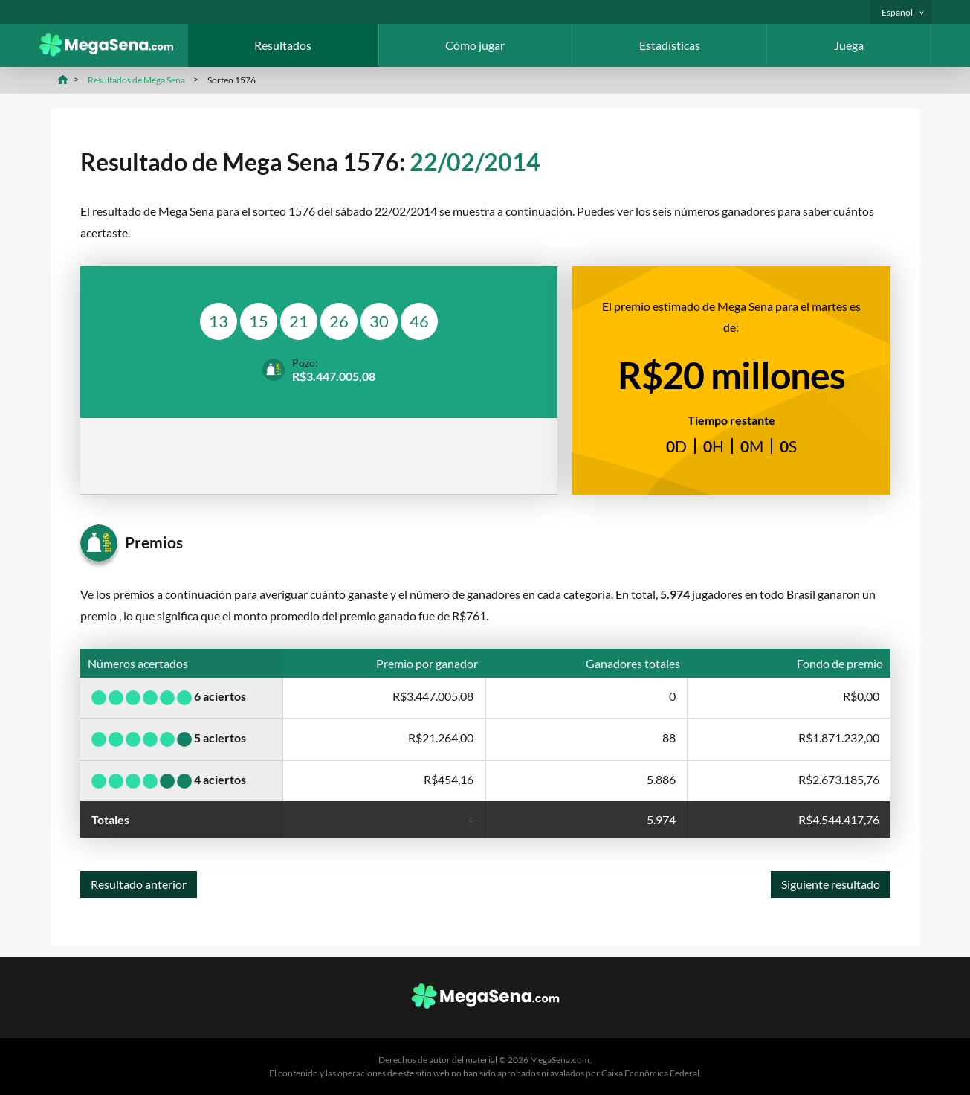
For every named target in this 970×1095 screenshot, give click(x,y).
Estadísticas (669, 45)
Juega (849, 45)
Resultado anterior (139, 884)
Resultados (282, 45)
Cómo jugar (475, 45)
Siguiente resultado (830, 884)
